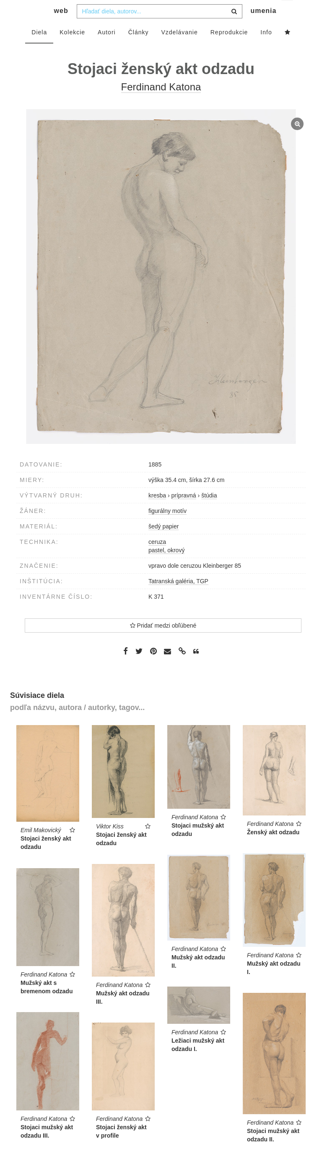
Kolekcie (72, 49)
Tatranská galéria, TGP (178, 598)
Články (138, 49)
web (61, 27)
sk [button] (288, 12)
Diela (39, 49)
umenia (263, 27)
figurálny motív (167, 527)
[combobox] (159, 28)
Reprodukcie (229, 49)
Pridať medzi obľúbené (163, 642)
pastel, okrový (166, 567)
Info (266, 49)
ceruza (157, 558)
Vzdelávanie (179, 49)
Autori (107, 49)
